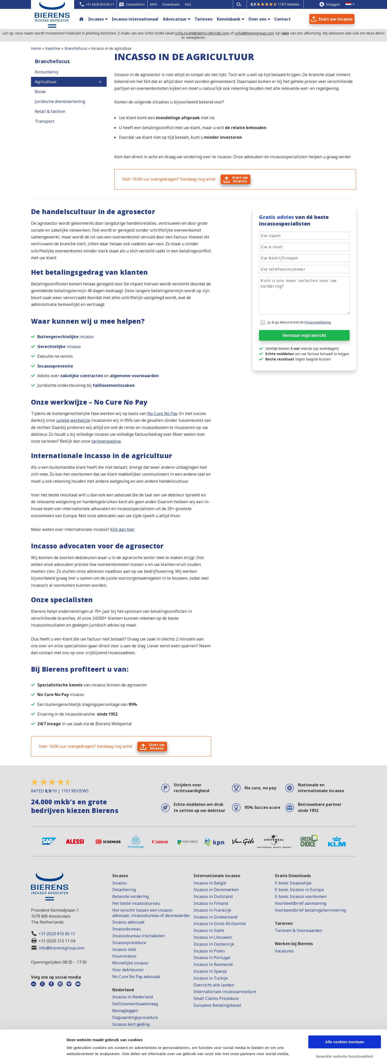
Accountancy (46, 72)
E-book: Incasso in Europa (299, 889)
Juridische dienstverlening (60, 101)
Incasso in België (210, 883)
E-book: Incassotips (293, 883)
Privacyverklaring (317, 322)
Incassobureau (126, 929)
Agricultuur (46, 81)
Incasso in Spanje (210, 971)
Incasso (96, 19)
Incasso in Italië (209, 930)
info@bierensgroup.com (61, 948)
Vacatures (284, 951)
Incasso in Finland (211, 903)
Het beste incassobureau (136, 903)
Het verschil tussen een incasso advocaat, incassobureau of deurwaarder (151, 912)
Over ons (257, 19)
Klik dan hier (122, 529)
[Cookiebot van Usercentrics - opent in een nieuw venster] (33, 1048)
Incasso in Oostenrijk (214, 944)
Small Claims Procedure (216, 998)
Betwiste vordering (130, 896)
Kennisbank (228, 19)
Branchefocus (52, 61)
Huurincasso (124, 956)
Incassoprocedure (129, 942)
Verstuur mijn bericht (304, 335)
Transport (44, 121)
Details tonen (79, 1048)
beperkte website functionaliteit (344, 1030)
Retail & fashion (50, 111)
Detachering (124, 889)
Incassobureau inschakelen (138, 936)
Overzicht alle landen (214, 985)
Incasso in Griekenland (215, 917)
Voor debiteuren (127, 970)
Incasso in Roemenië (213, 964)
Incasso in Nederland (132, 997)
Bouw (40, 91)
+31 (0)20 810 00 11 (57, 933)
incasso (65, 336)
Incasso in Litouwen (213, 937)
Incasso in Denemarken (216, 889)
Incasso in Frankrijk (212, 910)
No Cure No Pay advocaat (136, 976)
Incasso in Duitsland (213, 896)
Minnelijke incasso (130, 963)
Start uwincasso (240, 179)
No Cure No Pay (162, 413)
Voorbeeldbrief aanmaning (300, 903)
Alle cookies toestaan (344, 1016)
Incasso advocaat (128, 922)
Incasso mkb (124, 949)
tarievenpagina (106, 441)
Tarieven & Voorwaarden (298, 930)
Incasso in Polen (209, 951)
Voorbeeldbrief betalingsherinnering (310, 910)
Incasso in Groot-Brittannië (220, 923)
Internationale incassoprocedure (225, 991)
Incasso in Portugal (212, 957)
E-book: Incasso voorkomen (301, 896)
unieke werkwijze (73, 420)
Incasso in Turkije (211, 978)
